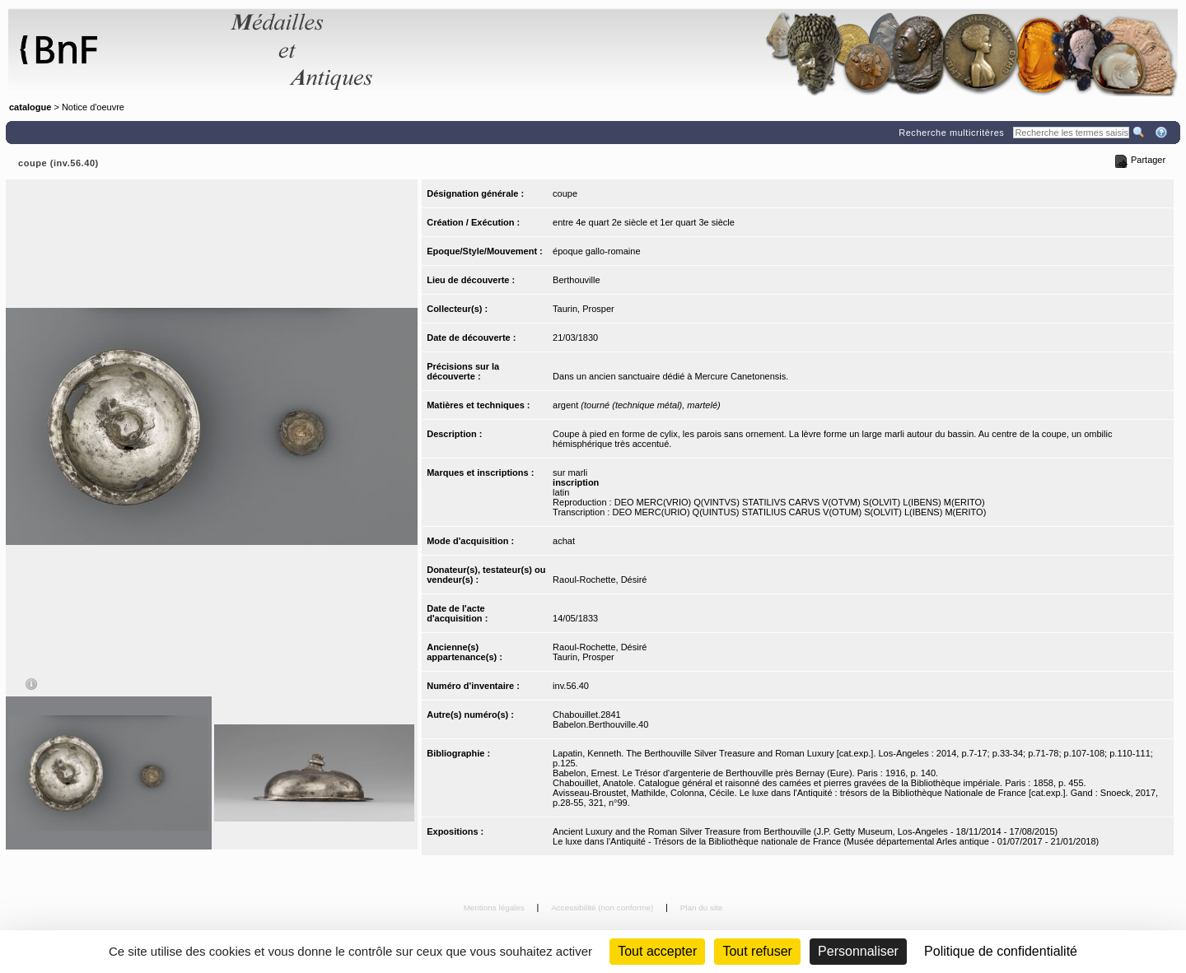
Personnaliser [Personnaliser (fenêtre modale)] (858, 951)
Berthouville (576, 280)
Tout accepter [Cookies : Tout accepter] (657, 951)
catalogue (30, 107)
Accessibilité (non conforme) (603, 907)
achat (564, 541)
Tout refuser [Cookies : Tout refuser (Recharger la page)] (756, 951)
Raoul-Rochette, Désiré (600, 579)
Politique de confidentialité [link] (1000, 951)
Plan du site (701, 907)
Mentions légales (495, 907)
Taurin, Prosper (583, 309)
